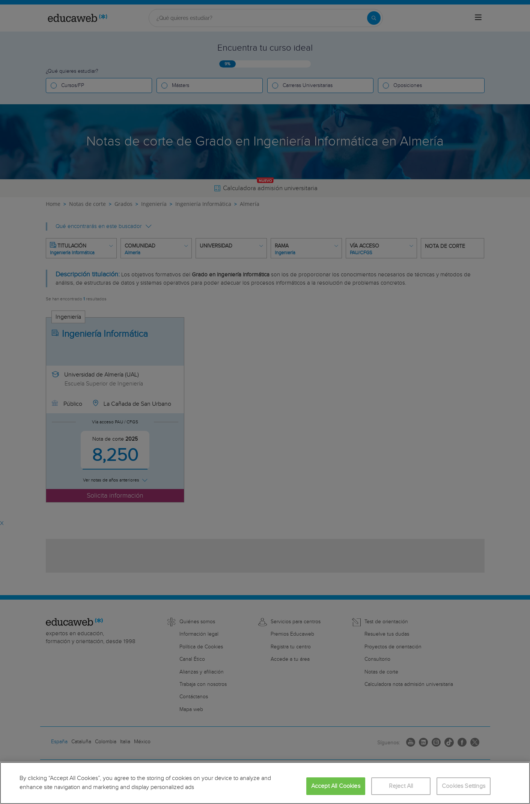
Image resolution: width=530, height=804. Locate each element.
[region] (265, 783)
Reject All (401, 786)
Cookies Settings (464, 786)
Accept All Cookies (335, 786)
